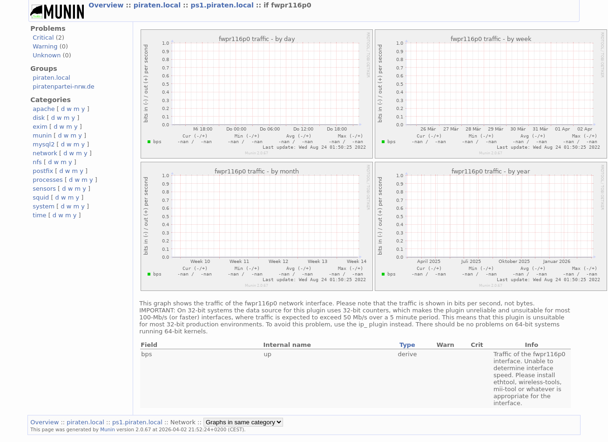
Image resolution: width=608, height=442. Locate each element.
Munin (107, 429)
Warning (45, 46)
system (43, 206)
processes (48, 179)
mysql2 (43, 144)
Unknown (47, 55)
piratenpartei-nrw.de (63, 86)
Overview (107, 5)
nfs (37, 162)
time (39, 215)
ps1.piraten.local (223, 5)
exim (40, 126)
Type (407, 344)
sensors (44, 188)
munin (42, 135)
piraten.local (158, 5)
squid (41, 197)
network (45, 153)
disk (39, 117)
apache (43, 108)
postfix (43, 170)
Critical (43, 37)
